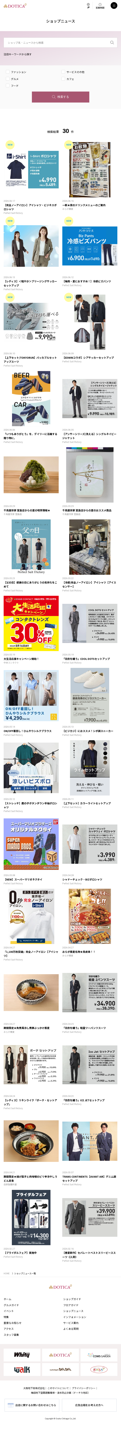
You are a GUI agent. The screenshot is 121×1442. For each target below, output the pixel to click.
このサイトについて (58, 1388)
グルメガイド (11, 1305)
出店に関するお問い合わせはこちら (35, 1405)
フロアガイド (71, 1305)
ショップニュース (73, 1311)
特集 (6, 1317)
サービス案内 (71, 1323)
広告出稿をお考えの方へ (89, 1405)
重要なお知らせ (13, 1323)
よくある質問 (71, 1328)
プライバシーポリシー (83, 1388)
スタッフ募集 (11, 1335)
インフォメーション (74, 1317)
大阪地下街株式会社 (34, 1388)
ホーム (7, 1299)
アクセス (9, 1328)
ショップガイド (72, 1299)
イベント (9, 1311)
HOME (7, 1273)
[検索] (112, 43)
